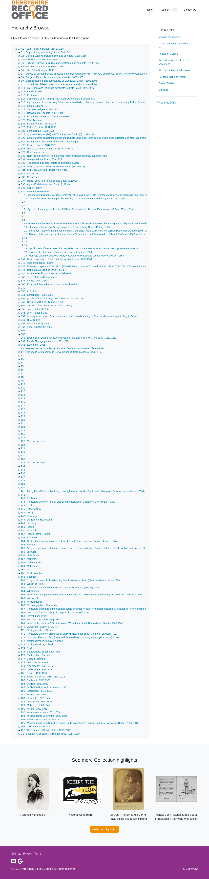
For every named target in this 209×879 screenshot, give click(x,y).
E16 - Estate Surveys (32, 106)
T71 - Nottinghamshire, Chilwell (37, 630)
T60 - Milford (27, 569)
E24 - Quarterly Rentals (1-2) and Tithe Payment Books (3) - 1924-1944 (58, 134)
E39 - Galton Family (31, 187)
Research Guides (168, 53)
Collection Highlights (104, 829)
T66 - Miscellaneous (31, 601)
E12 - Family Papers (31, 91)
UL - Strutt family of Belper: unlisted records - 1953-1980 (50, 733)
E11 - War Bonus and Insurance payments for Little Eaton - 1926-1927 (57, 88)
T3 (22, 359)
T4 (22, 362)
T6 (22, 370)
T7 (22, 373)
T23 (23, 427)
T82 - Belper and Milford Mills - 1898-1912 (43, 676)
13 (25, 238)
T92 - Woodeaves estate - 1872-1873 (40, 712)
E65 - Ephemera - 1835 (33, 344)
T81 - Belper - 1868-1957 (34, 673)
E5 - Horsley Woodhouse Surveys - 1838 (42, 66)
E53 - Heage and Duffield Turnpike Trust (42, 302)
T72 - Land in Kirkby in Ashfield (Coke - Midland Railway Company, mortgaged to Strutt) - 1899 (70, 637)
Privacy (27, 853)
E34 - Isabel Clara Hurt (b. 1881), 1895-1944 (44, 170)
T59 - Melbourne (29, 566)
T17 (23, 409)
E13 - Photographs (30, 95)
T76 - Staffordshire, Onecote (35, 655)
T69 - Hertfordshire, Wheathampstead (40, 619)
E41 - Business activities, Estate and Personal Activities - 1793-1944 (56, 259)
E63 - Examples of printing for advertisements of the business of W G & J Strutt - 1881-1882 (69, 337)
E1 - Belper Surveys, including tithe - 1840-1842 (46, 52)
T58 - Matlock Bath (31, 562)
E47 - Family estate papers (35, 280)
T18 (23, 412)
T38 (23, 480)
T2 (22, 355)
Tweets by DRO (166, 102)
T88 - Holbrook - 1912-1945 (35, 698)
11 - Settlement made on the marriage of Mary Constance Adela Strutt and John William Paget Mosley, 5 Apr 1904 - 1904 (87, 230)
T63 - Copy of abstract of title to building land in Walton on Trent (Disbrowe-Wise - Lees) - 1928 (70, 580)
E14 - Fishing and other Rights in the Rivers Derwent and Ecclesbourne (58, 98)
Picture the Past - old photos (174, 70)
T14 (23, 398)
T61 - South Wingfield (32, 573)
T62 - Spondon (28, 576)
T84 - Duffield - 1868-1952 (34, 683)
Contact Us (190, 9)
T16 (23, 405)
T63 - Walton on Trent (32, 583)
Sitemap (16, 853)
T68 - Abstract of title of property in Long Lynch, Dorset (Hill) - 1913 (56, 612)
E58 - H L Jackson (30, 319)
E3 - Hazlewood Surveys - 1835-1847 (40, 59)
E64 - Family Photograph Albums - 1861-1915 (45, 341)
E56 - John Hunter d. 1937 (34, 312)
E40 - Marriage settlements (35, 191)
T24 (23, 430)
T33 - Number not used (33, 462)
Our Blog (163, 89)
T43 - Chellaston (29, 498)
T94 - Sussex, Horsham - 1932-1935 (40, 719)
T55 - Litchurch (28, 551)
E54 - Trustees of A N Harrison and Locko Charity (46, 305)
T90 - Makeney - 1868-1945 (35, 705)
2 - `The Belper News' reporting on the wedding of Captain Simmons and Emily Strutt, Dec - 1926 (74, 198)
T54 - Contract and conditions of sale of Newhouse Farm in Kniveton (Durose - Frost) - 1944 (69, 541)
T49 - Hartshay (28, 523)
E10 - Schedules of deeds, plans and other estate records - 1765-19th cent (60, 84)
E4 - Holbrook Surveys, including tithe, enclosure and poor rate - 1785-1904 (60, 63)
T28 (23, 444)
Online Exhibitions (168, 83)
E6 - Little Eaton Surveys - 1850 (37, 70)
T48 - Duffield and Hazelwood (36, 519)
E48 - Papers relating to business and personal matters (49, 284)
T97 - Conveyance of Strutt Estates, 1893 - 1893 (46, 730)
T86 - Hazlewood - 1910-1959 (36, 691)
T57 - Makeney (28, 559)
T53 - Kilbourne (29, 537)
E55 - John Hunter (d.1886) (35, 309)
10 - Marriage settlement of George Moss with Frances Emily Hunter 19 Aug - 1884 (67, 227)
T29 (23, 448)
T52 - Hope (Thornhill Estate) (36, 534)
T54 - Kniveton (28, 544)
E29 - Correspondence (33, 152)
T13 (23, 395)
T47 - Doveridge (29, 516)
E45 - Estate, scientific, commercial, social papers (47, 273)
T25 (23, 434)
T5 (22, 366)
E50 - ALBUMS (29, 291)
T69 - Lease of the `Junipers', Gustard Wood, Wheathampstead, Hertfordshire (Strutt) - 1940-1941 (72, 623)
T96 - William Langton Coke (35, 726)
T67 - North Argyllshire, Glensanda (39, 605)
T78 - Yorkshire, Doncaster (35, 662)
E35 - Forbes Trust (30, 173)
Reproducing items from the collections (173, 62)
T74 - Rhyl (26, 648)
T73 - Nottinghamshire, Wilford (37, 644)
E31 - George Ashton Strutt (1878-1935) (41, 159)
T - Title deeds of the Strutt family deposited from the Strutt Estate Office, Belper (62, 348)
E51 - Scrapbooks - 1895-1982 (37, 295)
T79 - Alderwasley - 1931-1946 (37, 666)
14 (25, 241)
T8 (22, 377)
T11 (23, 387)
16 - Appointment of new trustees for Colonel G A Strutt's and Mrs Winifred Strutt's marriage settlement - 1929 (81, 248)
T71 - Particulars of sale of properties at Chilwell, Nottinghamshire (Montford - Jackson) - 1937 (70, 633)
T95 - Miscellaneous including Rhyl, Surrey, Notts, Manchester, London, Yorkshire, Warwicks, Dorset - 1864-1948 (79, 723)
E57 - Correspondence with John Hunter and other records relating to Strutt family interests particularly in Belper (79, 316)
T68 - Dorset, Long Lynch (34, 616)
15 (25, 245)
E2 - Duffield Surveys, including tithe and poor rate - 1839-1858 (54, 55)
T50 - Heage (27, 527)
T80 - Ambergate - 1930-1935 (36, 669)
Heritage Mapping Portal (172, 76)
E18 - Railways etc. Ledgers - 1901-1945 (42, 113)
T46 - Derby (27, 512)
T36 (23, 473)
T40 (23, 487)
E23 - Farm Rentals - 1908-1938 (38, 130)
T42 (23, 494)
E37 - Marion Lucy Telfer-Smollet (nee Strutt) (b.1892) (49, 180)
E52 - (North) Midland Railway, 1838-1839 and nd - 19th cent (52, 298)
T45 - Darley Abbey (31, 509)
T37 (23, 476)
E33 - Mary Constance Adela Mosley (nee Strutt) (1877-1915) (53, 166)
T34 (23, 466)
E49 (23, 287)
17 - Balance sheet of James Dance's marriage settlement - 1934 (58, 252)
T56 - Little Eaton (30, 555)
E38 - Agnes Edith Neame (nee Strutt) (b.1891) (45, 184)
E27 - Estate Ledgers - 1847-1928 (38, 145)
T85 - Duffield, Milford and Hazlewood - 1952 (44, 687)
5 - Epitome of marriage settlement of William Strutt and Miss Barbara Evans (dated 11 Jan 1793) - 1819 (78, 209)
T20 (23, 419)
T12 (23, 391)
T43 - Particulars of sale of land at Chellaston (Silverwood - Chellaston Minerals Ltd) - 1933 (68, 501)
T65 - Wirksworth (30, 598)
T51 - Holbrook (28, 530)
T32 (23, 459)
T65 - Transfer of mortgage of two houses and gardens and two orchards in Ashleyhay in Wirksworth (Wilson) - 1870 (81, 594)
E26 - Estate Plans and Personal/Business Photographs (50, 141)
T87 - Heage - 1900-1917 (34, 694)
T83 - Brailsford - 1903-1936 (35, 680)
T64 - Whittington (30, 591)
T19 (23, 416)
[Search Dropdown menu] (174, 10)
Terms (37, 853)
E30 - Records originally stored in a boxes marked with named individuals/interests (64, 155)
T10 (23, 384)
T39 (23, 484)
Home (149, 9)
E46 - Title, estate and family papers (39, 277)
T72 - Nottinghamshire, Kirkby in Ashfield (42, 641)
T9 (22, 380)
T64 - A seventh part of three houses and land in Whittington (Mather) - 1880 (60, 587)
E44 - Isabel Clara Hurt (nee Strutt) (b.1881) (44, 270)
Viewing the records (169, 37)
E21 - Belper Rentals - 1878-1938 (38, 123)
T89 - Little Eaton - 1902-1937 (36, 701)
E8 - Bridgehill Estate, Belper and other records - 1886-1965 (52, 77)
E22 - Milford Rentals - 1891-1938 (38, 127)
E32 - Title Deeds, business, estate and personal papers (50, 162)
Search (165, 9)
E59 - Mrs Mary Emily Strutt (35, 323)
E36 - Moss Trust (30, 177)
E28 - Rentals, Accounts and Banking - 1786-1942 (47, 148)
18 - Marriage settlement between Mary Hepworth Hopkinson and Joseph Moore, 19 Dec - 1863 (74, 255)
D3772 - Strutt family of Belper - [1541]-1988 (40, 48)
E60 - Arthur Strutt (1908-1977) (37, 327)
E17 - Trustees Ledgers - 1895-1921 (40, 109)
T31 (23, 455)
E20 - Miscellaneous (31, 120)
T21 (23, 423)
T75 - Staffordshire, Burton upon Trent (40, 651)
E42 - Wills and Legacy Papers (37, 263)
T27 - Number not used (33, 441)
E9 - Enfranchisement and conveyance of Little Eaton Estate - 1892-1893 (59, 80)
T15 (23, 402)
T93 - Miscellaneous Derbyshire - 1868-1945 (44, 715)
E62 (23, 334)
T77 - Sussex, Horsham (33, 659)
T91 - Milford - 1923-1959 (34, 708)
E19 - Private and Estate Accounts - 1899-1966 (45, 116)
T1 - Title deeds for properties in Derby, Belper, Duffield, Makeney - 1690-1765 (61, 352)
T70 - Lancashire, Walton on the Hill (39, 626)
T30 (23, 451)
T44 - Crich (26, 505)
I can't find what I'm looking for (173, 45)
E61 (23, 330)
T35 (23, 469)
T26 (23, 437)
